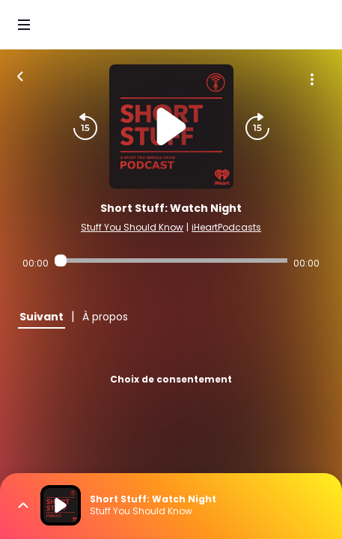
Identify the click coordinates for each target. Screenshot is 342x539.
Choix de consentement (171, 379)
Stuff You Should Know (132, 227)
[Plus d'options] (312, 79)
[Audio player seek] (171, 260)
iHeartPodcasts (226, 227)
